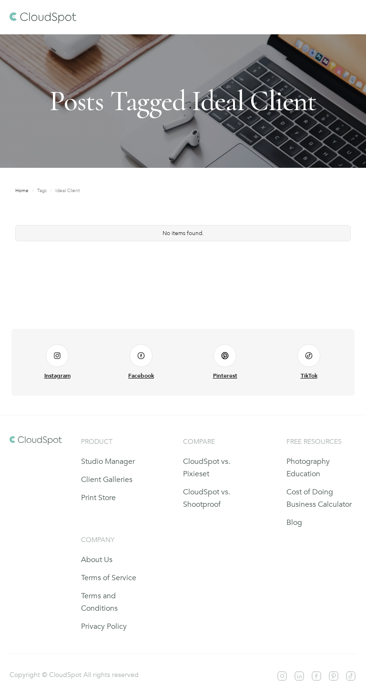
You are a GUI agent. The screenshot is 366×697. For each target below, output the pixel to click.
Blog (294, 522)
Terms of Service (108, 578)
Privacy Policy (104, 626)
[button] (347, 17)
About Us (96, 559)
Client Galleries (106, 479)
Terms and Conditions (99, 602)
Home (22, 190)
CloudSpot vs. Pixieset (206, 467)
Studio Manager (108, 461)
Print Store (98, 497)
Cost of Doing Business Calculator (319, 498)
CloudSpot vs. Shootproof (206, 498)
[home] (43, 17)
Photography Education (308, 467)
